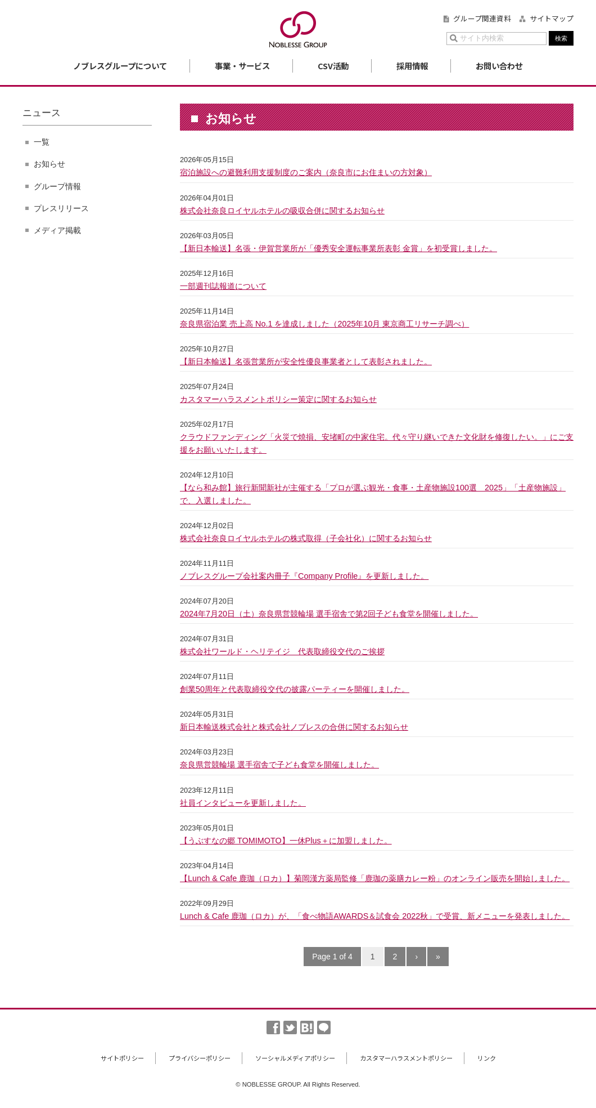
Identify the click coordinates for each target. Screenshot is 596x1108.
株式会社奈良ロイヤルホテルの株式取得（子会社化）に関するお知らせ (306, 538)
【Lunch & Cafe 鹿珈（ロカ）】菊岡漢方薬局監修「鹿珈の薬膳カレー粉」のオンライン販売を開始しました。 (375, 878)
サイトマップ (552, 19)
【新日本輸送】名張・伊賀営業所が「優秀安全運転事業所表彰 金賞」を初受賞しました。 (338, 248)
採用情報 (412, 66)
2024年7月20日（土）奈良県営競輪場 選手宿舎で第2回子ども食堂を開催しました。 (329, 613)
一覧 (41, 141)
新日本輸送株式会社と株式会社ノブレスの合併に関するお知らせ (294, 726)
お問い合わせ (499, 66)
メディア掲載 (57, 230)
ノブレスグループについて (120, 66)
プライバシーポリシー (200, 1057)
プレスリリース (61, 208)
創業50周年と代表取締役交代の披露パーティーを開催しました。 (294, 689)
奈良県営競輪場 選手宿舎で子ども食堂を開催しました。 (279, 764)
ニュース (41, 112)
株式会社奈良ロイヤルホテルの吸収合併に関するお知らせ (282, 210)
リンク (486, 1057)
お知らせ (49, 163)
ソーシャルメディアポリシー (295, 1057)
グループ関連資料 (482, 19)
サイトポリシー (122, 1057)
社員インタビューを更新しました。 (243, 802)
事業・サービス (242, 66)
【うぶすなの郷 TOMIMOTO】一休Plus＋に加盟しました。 (286, 840)
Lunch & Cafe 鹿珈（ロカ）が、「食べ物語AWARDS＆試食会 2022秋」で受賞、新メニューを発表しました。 (375, 916)
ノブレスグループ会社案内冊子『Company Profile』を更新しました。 (304, 575)
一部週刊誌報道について (223, 286)
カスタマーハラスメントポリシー (406, 1057)
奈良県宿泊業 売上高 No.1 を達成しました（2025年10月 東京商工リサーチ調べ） (324, 323)
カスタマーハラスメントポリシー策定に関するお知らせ (278, 399)
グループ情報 (57, 186)
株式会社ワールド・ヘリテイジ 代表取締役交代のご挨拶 (282, 651)
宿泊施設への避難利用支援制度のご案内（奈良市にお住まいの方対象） (306, 172)
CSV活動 (333, 66)
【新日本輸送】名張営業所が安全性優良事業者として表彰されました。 (306, 361)
